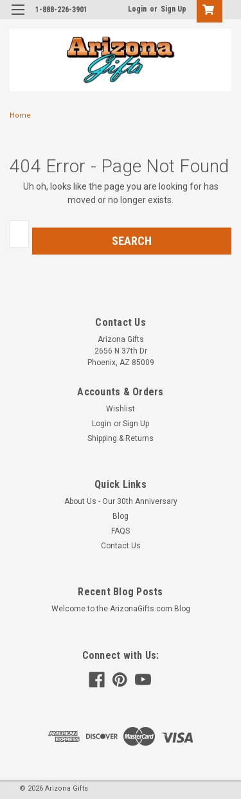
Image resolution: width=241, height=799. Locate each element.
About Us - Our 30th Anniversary (120, 501)
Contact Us (121, 545)
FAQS (120, 530)
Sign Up (173, 8)
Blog (120, 516)
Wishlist (120, 408)
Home (20, 115)
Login (137, 8)
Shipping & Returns (120, 438)
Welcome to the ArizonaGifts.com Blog (120, 608)
